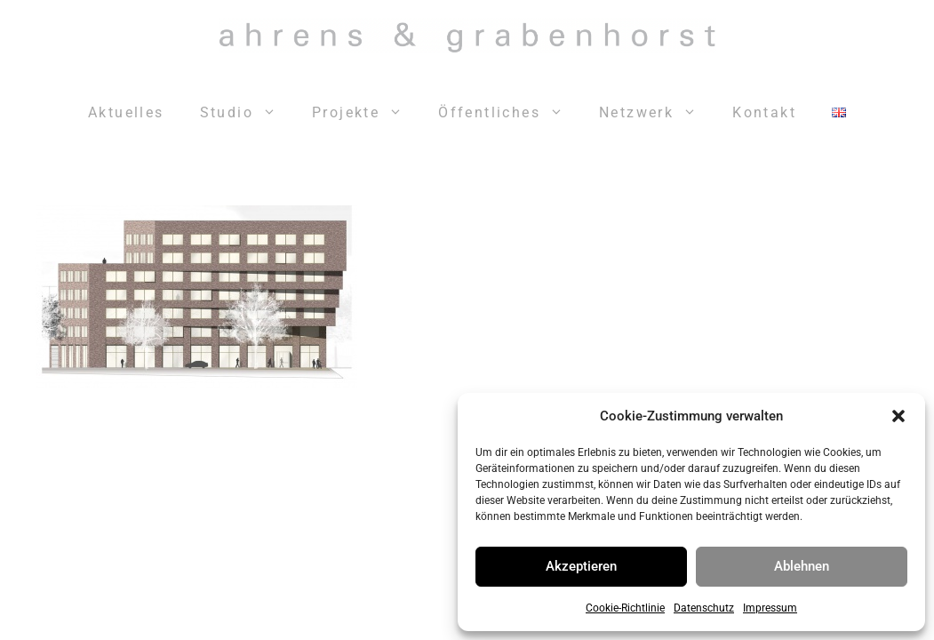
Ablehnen (801, 566)
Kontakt (764, 112)
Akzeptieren (581, 566)
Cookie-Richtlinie (625, 608)
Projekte (366, 113)
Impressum (770, 608)
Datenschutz (704, 608)
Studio (247, 113)
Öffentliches (509, 113)
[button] (898, 416)
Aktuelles (126, 112)
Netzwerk (656, 113)
